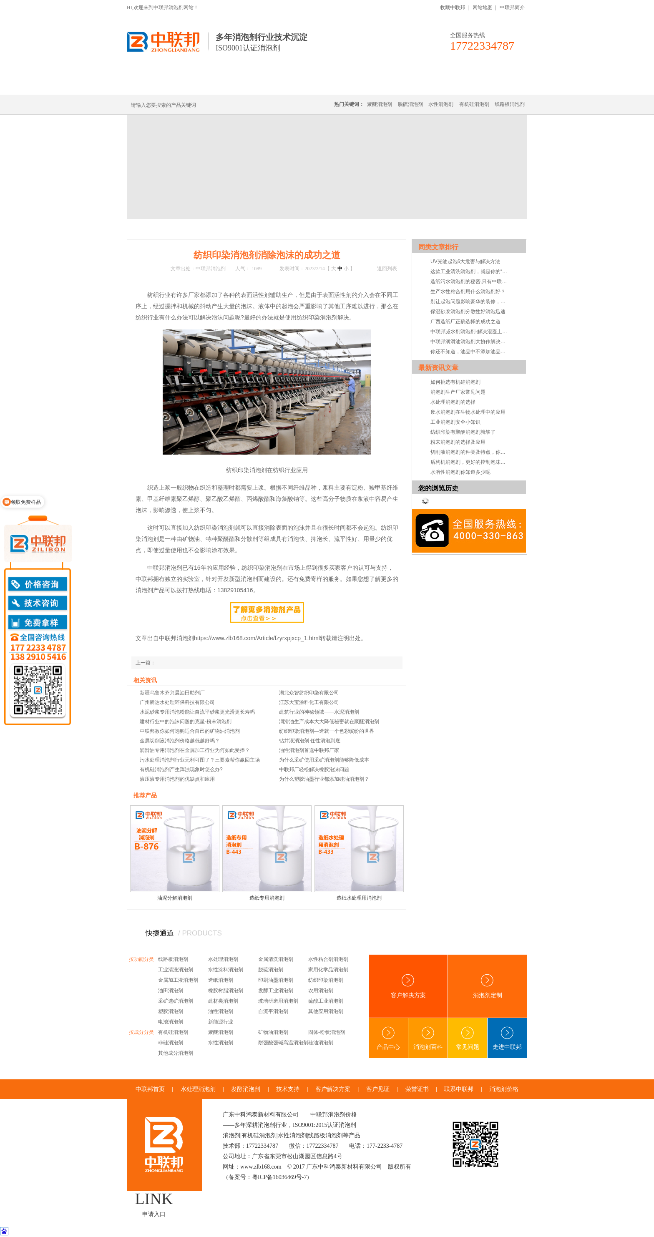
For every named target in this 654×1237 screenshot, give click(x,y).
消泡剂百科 (428, 1038)
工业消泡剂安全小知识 (455, 422)
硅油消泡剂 (320, 1043)
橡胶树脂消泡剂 (225, 990)
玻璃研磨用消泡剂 (278, 1001)
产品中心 (388, 1038)
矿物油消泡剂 (273, 1032)
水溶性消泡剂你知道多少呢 (460, 472)
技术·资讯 (450, 84)
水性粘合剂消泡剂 (328, 959)
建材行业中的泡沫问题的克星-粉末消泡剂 (185, 721)
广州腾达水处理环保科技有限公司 (177, 702)
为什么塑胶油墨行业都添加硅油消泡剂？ (324, 779)
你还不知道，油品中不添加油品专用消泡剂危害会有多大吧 (470, 352)
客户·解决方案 (404, 84)
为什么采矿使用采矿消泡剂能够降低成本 (324, 760)
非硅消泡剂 (170, 1043)
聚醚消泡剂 (379, 104)
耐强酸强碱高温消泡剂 (283, 1043)
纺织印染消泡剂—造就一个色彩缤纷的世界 (326, 731)
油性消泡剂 (220, 1011)
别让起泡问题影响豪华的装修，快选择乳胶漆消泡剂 (470, 301)
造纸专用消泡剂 (266, 898)
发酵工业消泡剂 (275, 990)
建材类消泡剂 (223, 1001)
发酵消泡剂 (245, 1089)
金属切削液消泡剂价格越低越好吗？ (180, 741)
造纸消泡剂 (220, 980)
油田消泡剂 (170, 990)
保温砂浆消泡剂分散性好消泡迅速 (468, 311)
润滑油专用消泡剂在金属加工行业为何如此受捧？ (195, 750)
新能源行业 (220, 1022)
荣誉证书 (417, 1089)
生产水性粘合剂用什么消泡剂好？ (468, 291)
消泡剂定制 (355, 84)
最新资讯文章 (438, 367)
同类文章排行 (438, 247)
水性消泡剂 (440, 104)
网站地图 (483, 7)
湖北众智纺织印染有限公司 (309, 693)
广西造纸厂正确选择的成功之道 (465, 321)
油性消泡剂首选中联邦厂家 (309, 750)
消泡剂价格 (503, 1089)
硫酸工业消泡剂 (325, 1001)
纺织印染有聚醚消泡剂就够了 (463, 432)
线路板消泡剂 (256, 84)
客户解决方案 (408, 986)
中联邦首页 (157, 84)
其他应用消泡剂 (325, 1011)
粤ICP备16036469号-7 (279, 1177)
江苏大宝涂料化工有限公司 (309, 702)
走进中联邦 (507, 1038)
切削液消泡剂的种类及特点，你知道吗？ (470, 452)
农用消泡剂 (320, 990)
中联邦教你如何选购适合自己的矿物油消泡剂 (190, 731)
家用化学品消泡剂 (328, 970)
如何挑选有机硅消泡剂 (455, 382)
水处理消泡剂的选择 (452, 402)
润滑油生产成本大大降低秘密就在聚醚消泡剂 (329, 721)
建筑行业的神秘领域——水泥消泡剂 (319, 712)
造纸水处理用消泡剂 (359, 898)
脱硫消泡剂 (410, 104)
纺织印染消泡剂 (325, 980)
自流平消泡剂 (273, 1011)
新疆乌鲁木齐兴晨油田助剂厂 (172, 693)
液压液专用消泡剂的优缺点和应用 (177, 779)
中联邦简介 (512, 7)
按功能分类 (141, 959)
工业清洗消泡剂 (175, 970)
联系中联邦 (493, 84)
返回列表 (387, 269)
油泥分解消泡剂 (174, 898)
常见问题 (234, 228)
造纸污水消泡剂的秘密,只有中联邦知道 (470, 281)
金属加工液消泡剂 (178, 980)
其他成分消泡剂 (175, 1053)
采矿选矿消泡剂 (175, 1001)
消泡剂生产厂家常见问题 (457, 392)
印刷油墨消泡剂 (275, 980)
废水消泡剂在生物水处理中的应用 (468, 412)
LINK (154, 1199)
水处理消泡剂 (307, 84)
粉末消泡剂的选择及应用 (457, 442)
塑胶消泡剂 (170, 1011)
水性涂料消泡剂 (225, 970)
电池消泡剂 (170, 1022)
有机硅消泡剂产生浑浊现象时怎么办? (181, 769)
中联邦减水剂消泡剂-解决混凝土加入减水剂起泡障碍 (470, 331)
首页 (161, 228)
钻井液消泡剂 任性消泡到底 (309, 741)
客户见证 (378, 1089)
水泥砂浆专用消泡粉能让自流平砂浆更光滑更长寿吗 (197, 712)
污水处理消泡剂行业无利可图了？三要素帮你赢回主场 (200, 760)
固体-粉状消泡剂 (326, 1032)
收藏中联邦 (452, 7)
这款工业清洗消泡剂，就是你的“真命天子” (470, 271)
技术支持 (287, 1089)
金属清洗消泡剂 (275, 959)
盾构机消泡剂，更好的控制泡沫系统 (470, 462)
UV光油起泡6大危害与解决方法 (465, 261)
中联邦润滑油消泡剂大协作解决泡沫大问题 (470, 341)
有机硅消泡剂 (205, 84)
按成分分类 (141, 1032)
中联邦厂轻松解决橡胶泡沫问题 (314, 769)
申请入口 (154, 1214)
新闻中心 (182, 228)
